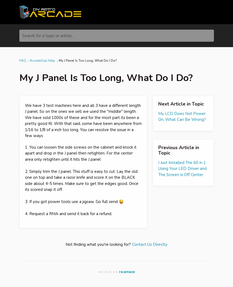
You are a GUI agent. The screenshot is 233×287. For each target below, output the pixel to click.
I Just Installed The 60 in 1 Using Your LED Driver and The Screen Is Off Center (182, 168)
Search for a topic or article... (48, 35)
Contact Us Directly (149, 244)
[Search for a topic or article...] (116, 36)
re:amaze (127, 271)
